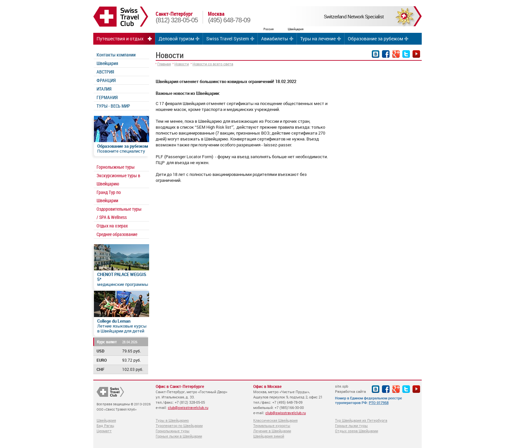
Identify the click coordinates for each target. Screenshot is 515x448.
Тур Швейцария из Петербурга (361, 420)
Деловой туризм (176, 38)
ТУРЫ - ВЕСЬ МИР (113, 106)
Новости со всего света (212, 63)
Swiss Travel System (227, 38)
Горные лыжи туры (351, 425)
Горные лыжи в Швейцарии (179, 436)
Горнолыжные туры (116, 167)
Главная (164, 63)
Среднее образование (117, 234)
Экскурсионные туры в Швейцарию (118, 179)
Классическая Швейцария (275, 420)
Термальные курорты (271, 425)
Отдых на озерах (112, 226)
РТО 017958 (379, 402)
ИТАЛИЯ (104, 89)
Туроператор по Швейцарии (179, 425)
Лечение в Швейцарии (272, 430)
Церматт (104, 430)
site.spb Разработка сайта (350, 389)
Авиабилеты (274, 38)
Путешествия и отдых (120, 38)
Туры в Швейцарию (172, 420)
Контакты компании (116, 55)
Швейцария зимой (268, 436)
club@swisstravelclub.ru (188, 407)
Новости (181, 63)
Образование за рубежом (375, 38)
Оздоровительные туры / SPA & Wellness (119, 213)
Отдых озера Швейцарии (356, 430)
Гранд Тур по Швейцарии (109, 196)
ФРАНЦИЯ (106, 80)
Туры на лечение (318, 38)
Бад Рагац (105, 425)
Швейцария (107, 63)
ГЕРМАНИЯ (107, 97)
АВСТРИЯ (105, 72)
